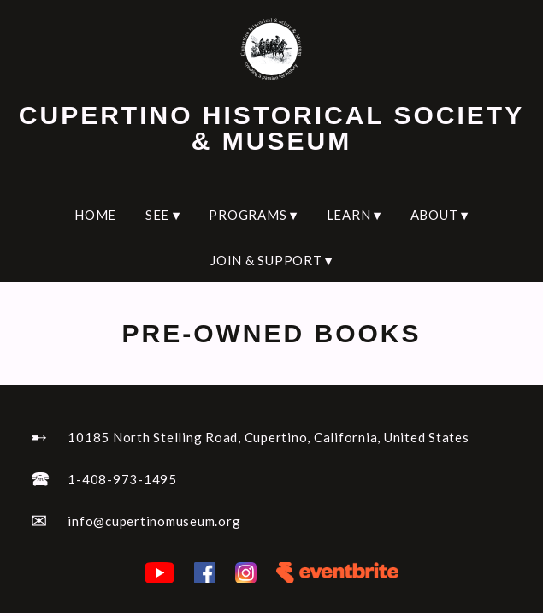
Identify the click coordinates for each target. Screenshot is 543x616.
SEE (162, 214)
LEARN (354, 214)
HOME (95, 214)
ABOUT (439, 214)
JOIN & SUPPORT (271, 260)
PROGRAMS (253, 214)
